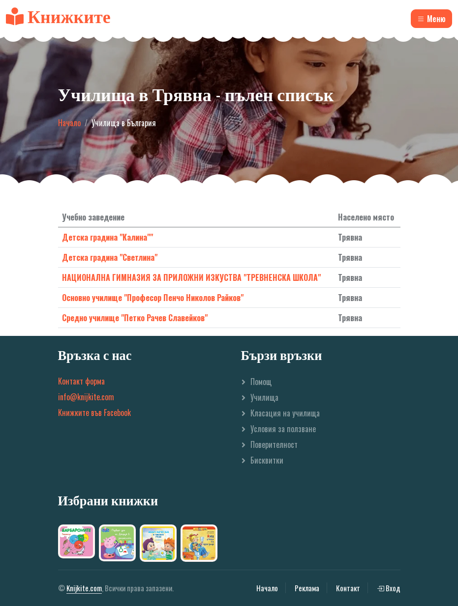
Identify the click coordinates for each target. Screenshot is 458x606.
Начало (69, 123)
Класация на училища (285, 413)
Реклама (307, 587)
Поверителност (274, 444)
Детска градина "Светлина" (109, 257)
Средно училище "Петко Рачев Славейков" (135, 318)
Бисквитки (266, 460)
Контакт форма (81, 381)
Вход (388, 587)
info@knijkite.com (86, 397)
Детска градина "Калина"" (107, 237)
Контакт (348, 587)
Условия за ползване (283, 429)
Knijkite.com (84, 587)
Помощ (261, 381)
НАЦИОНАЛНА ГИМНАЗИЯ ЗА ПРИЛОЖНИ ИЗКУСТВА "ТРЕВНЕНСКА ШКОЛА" (191, 277)
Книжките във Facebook (94, 412)
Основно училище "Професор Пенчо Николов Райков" (153, 297)
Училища (264, 397)
